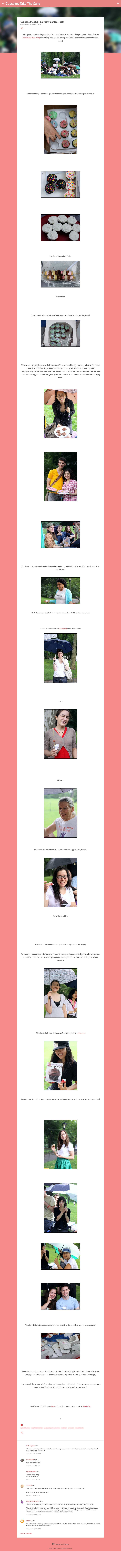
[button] (21, 28)
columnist (63, 629)
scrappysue (30, 1459)
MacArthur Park (29, 38)
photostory (79, 1428)
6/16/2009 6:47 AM (33, 1495)
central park (25, 1428)
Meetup (63, 1428)
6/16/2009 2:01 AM (33, 1466)
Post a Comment (26, 1533)
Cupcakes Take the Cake (51, 1428)
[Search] (43, 3)
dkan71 (28, 1521)
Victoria (29, 1485)
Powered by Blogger (60, 1544)
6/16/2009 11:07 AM (33, 1515)
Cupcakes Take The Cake (23, 3)
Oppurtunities (31, 1471)
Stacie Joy (86, 1406)
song (38, 38)
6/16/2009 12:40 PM (33, 1529)
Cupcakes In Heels (32, 1501)
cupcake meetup (37, 1428)
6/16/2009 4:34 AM (33, 1479)
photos (71, 1428)
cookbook (81, 1033)
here (53, 1406)
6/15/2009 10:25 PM (33, 1454)
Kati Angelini (30, 1446)
